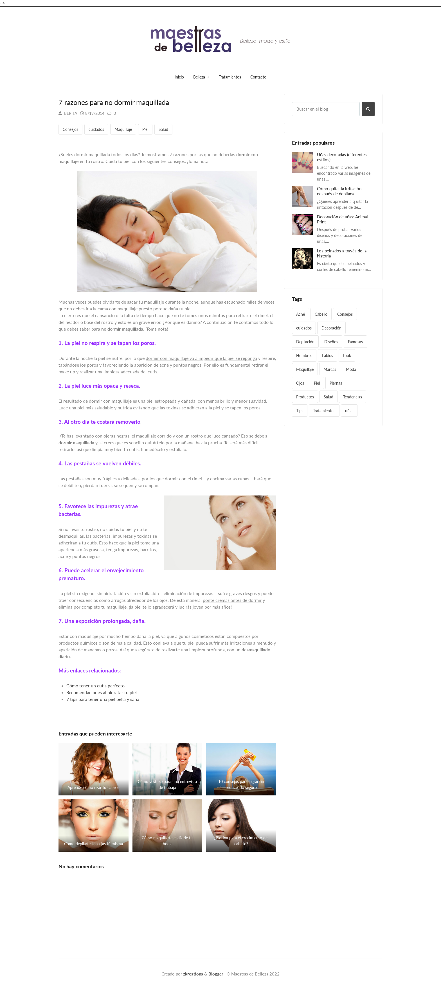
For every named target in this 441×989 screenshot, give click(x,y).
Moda (351, 369)
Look (347, 355)
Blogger (215, 973)
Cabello (321, 314)
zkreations (193, 973)
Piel (145, 129)
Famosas (355, 341)
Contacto (258, 77)
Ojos (300, 383)
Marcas (329, 369)
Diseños (331, 341)
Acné (300, 314)
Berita (67, 113)
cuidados (96, 129)
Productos (305, 396)
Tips (299, 410)
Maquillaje (123, 129)
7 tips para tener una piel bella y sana (102, 699)
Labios (327, 355)
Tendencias (352, 396)
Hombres (304, 355)
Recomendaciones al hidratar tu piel (101, 692)
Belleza (201, 77)
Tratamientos (230, 77)
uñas (349, 410)
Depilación (305, 341)
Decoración (331, 328)
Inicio (179, 77)
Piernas (336, 383)
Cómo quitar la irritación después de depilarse (339, 191)
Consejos (70, 129)
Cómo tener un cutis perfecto (95, 685)
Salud (163, 129)
